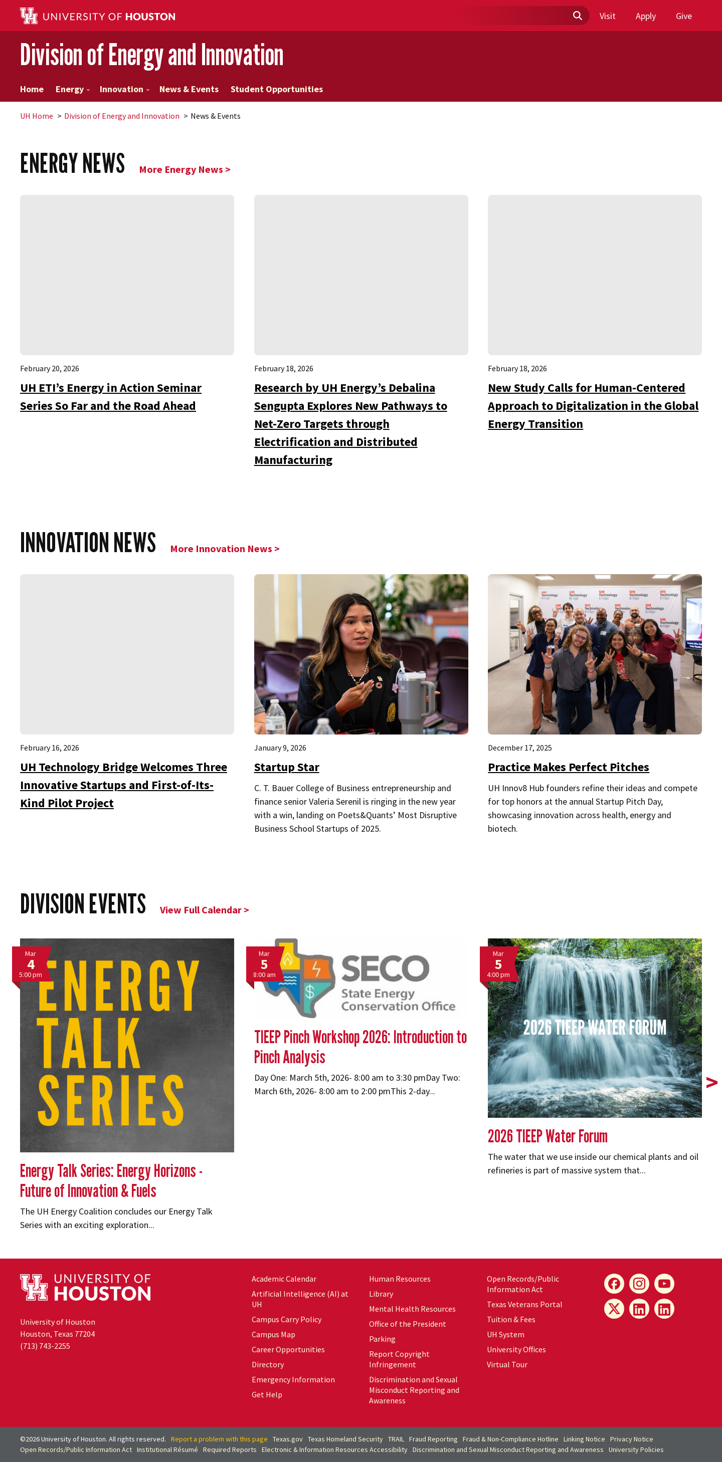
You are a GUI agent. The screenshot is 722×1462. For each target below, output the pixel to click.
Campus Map (273, 1334)
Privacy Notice (631, 1438)
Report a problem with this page (219, 1438)
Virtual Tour (507, 1364)
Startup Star (286, 767)
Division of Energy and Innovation (152, 54)
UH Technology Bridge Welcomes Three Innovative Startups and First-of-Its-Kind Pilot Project (123, 785)
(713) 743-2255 (45, 1346)
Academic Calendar (284, 1279)
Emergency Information (293, 1379)
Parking (382, 1339)
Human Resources (400, 1279)
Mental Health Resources (412, 1309)
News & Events (189, 89)
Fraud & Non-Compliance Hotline (511, 1438)
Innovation (125, 89)
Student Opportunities (277, 89)
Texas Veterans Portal (525, 1304)
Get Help (267, 1394)
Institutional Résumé (167, 1449)
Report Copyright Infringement (399, 1359)
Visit (608, 16)
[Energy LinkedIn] (639, 1309)
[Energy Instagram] (639, 1284)
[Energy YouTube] (664, 1284)
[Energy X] (614, 1309)
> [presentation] (711, 1082)
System (505, 1334)
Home (32, 89)
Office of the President (407, 1324)
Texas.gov (288, 1438)
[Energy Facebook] (614, 1284)
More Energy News (181, 169)
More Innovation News (221, 548)
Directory (268, 1364)
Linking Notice (584, 1438)
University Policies (636, 1449)
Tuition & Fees (511, 1319)
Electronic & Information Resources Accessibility (335, 1449)
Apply (646, 16)
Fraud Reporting (433, 1438)
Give (684, 16)
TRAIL (396, 1438)
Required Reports (230, 1449)
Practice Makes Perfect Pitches (568, 767)
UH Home (36, 116)
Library (381, 1294)
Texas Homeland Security (345, 1438)
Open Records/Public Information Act (523, 1284)
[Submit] (577, 16)
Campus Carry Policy (286, 1319)
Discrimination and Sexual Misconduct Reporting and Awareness (414, 1389)
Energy (73, 89)
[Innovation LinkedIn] (664, 1309)
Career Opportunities (288, 1349)
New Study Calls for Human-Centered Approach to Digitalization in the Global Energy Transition (593, 405)
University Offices (516, 1349)
